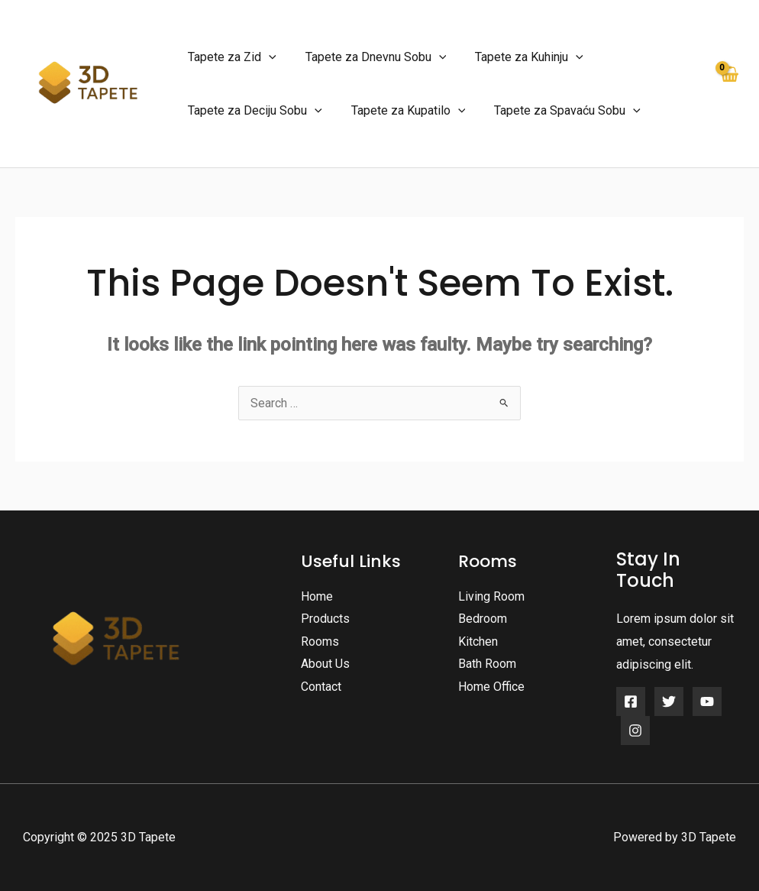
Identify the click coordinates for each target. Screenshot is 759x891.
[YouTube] (707, 701)
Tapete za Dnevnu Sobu (369, 57)
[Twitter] (668, 701)
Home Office (491, 687)
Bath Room (487, 664)
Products (325, 619)
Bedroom (482, 619)
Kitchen (478, 641)
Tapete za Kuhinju (517, 57)
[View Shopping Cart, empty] (728, 83)
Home (317, 596)
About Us (325, 664)
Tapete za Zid (230, 57)
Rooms (320, 641)
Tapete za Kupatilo (401, 111)
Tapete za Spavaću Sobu (556, 111)
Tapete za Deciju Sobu (253, 111)
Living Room (491, 596)
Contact (321, 687)
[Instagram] (635, 730)
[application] (266, 57)
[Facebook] (630, 701)
